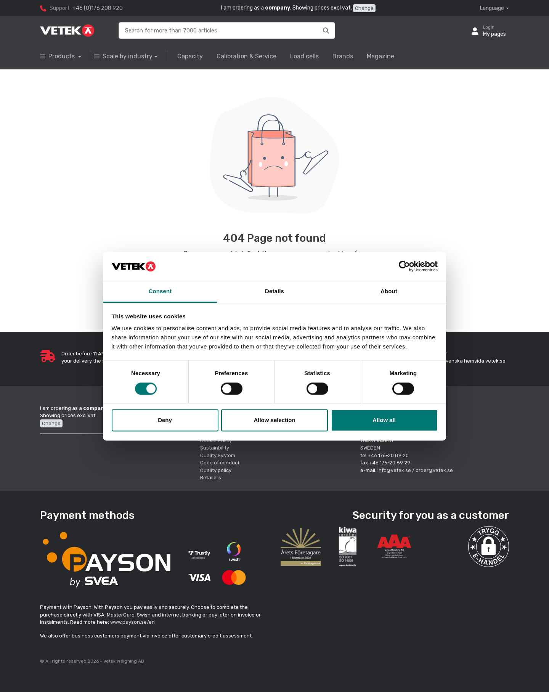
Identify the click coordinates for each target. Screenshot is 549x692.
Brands (342, 56)
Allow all (384, 420)
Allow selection (274, 420)
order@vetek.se (434, 470)
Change (364, 8)
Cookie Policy (216, 440)
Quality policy (215, 470)
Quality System (217, 455)
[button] (488, 546)
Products (58, 56)
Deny (165, 420)
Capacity (190, 56)
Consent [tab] (160, 291)
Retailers (210, 477)
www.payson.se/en (132, 622)
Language (492, 8)
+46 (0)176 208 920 (97, 8)
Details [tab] (274, 291)
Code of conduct (219, 463)
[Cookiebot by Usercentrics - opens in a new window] (404, 266)
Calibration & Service (246, 56)
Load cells (304, 56)
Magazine (380, 56)
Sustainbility (215, 448)
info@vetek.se (394, 470)
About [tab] (388, 291)
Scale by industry (123, 56)
